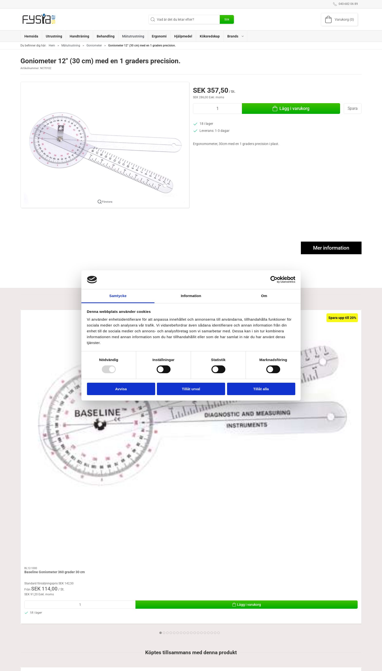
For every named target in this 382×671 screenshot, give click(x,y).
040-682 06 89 (31, 667)
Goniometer (94, 45)
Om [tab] (264, 296)
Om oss (259, 658)
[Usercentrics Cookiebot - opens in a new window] (274, 279)
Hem (52, 45)
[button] (235, 36)
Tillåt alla (261, 389)
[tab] (184, 429)
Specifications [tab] (35, 623)
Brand (198, 665)
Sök (226, 19)
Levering (260, 665)
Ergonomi (144, 658)
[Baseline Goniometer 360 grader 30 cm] (53, 335)
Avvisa (121, 389)
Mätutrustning (70, 45)
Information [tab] (191, 296)
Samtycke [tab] (118, 296)
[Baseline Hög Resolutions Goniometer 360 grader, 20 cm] (329, 335)
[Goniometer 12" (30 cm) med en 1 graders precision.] (53, 489)
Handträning (203, 658)
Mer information (331, 248)
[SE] (38, 19)
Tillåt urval (191, 389)
